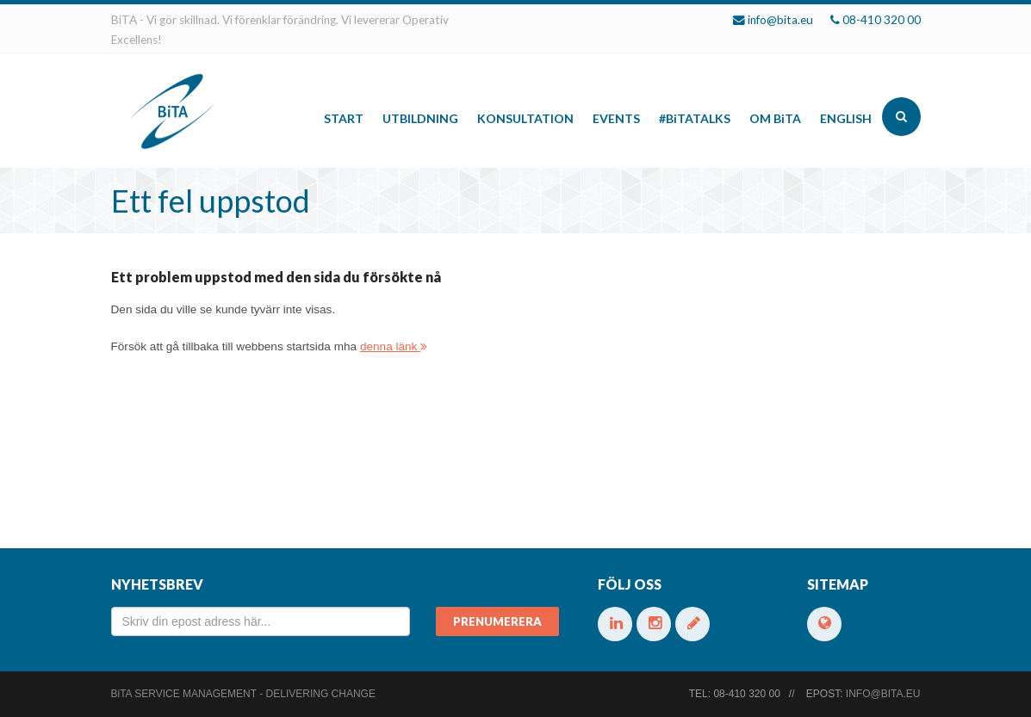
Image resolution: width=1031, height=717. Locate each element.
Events (616, 118)
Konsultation (525, 118)
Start (343, 118)
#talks (694, 118)
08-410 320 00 (881, 20)
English (846, 118)
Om (775, 118)
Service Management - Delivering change (243, 694)
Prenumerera (497, 621)
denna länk (393, 346)
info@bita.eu (780, 20)
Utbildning (420, 118)
